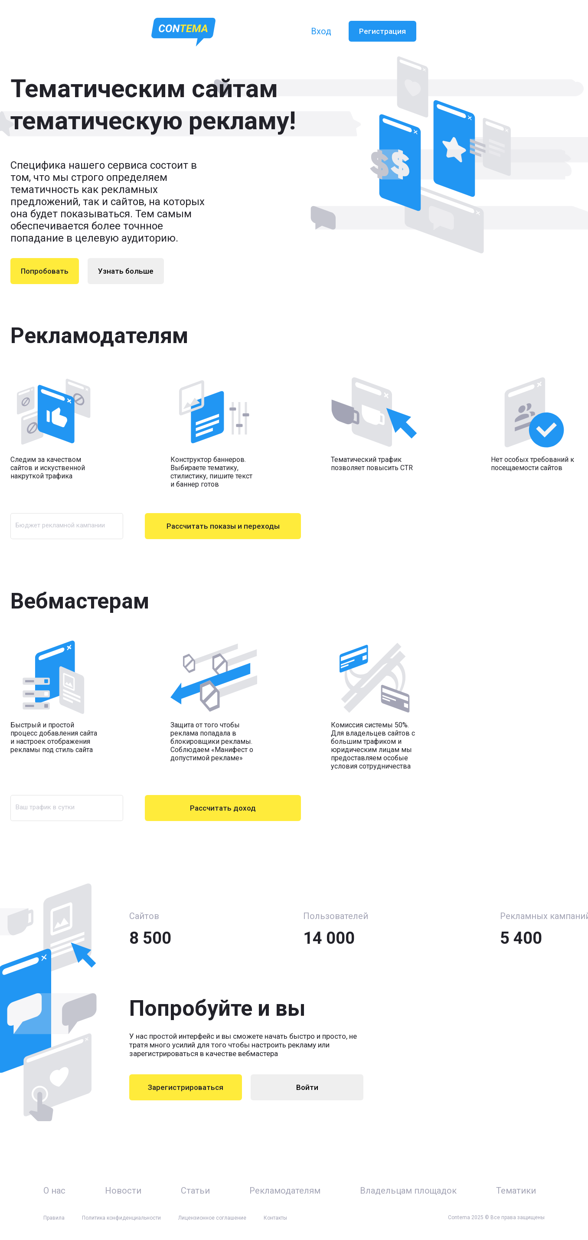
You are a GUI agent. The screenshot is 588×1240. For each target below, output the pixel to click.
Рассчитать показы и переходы (223, 526)
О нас (54, 1190)
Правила (54, 1218)
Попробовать (45, 271)
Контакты (275, 1218)
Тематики (516, 1190)
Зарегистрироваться (185, 1087)
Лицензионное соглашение (212, 1218)
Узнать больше (126, 271)
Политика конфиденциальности (121, 1218)
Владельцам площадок (408, 1190)
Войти (307, 1087)
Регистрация (382, 31)
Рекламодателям (284, 1190)
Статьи (195, 1190)
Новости (123, 1190)
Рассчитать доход (223, 808)
